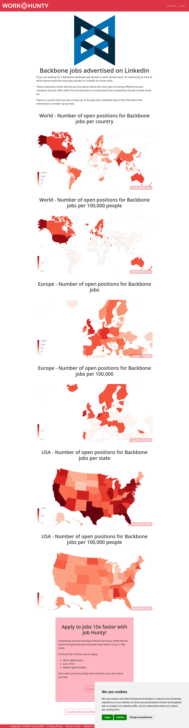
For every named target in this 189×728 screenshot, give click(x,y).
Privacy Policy (54, 726)
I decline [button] (120, 717)
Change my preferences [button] (141, 717)
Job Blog (172, 5)
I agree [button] (107, 717)
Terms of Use (73, 726)
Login (182, 5)
